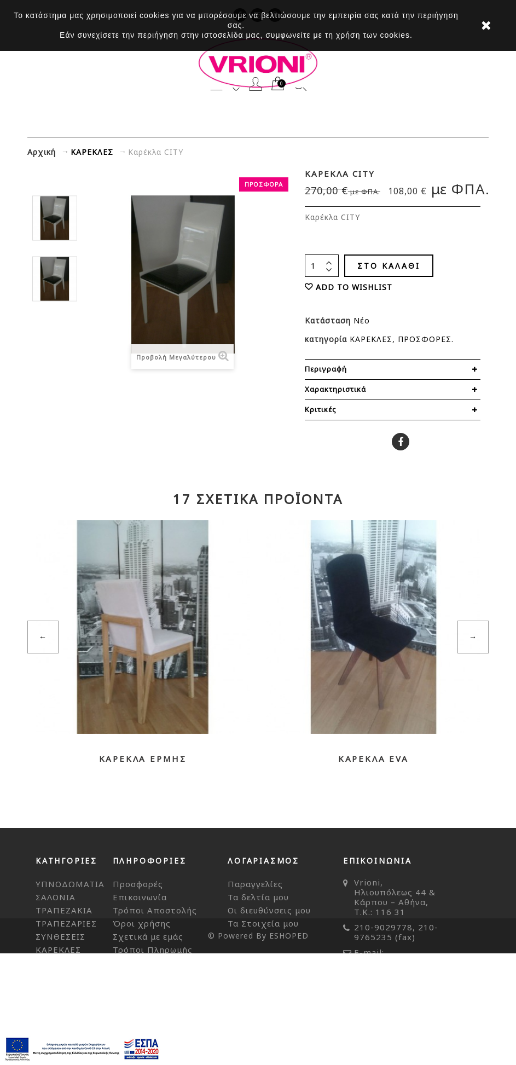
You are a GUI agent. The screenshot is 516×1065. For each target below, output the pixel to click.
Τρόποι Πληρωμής (153, 949)
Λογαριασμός (256, 84)
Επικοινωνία (140, 897)
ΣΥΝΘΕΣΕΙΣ (60, 936)
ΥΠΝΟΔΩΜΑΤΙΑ (70, 883)
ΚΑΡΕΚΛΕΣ (371, 339)
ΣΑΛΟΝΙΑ (56, 897)
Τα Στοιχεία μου (263, 923)
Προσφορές (138, 883)
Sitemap (131, 962)
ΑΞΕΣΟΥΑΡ (59, 975)
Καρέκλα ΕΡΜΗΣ (143, 758)
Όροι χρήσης (142, 923)
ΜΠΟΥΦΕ (56, 962)
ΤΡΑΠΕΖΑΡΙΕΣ (66, 923)
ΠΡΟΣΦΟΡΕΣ (424, 339)
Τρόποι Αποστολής (155, 910)
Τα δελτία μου (258, 897)
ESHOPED (289, 1047)
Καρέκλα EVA (373, 758)
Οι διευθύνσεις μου (269, 910)
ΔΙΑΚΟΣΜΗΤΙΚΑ (71, 988)
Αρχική (41, 152)
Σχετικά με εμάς (148, 936)
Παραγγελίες (255, 883)
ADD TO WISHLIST (354, 287)
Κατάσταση (329, 320)
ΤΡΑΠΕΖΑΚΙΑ (64, 910)
